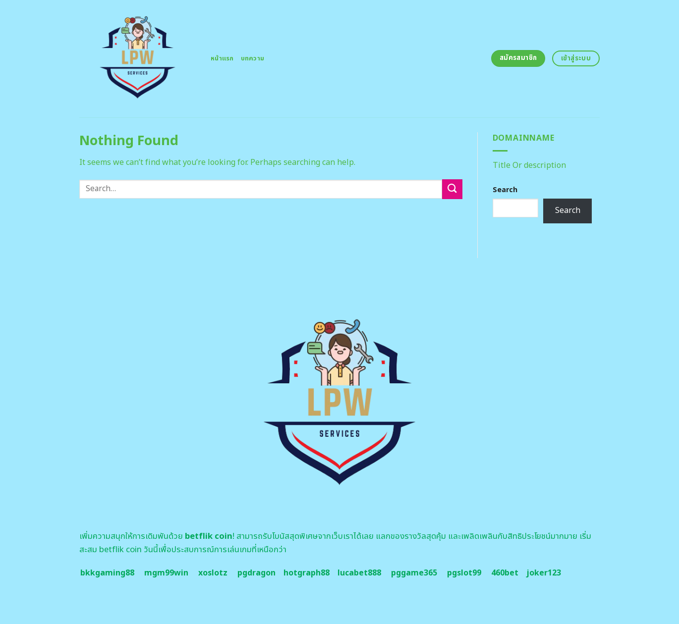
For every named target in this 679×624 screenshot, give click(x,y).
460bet (504, 573)
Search (505, 190)
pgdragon (256, 573)
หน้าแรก (222, 58)
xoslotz (212, 573)
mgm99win (166, 573)
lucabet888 (359, 573)
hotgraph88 (306, 573)
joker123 (543, 573)
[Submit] (452, 189)
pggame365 (414, 573)
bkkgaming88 (107, 573)
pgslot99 (464, 573)
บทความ (253, 58)
